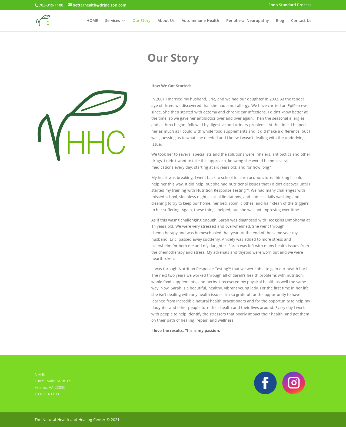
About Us (166, 21)
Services (112, 21)
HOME (92, 21)
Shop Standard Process (289, 5)
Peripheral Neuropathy (247, 21)
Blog (280, 21)
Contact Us (301, 21)
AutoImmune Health (200, 21)
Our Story (141, 21)
